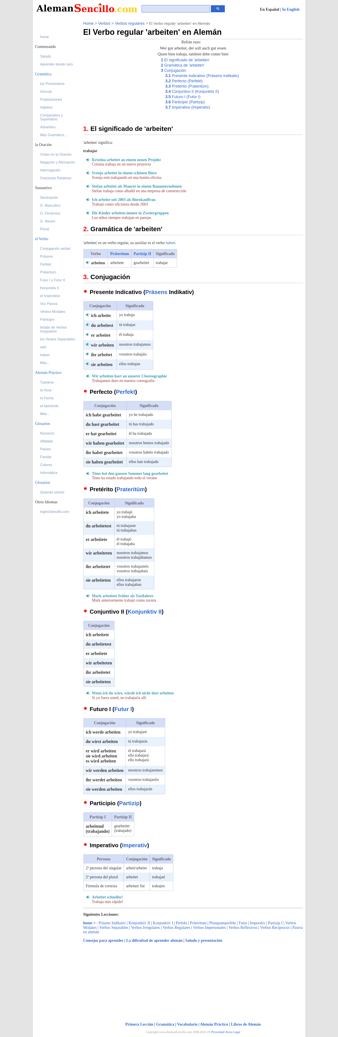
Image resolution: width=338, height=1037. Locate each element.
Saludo (45, 56)
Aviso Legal (232, 1032)
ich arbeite (101, 315)
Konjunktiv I (163, 923)
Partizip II (142, 254)
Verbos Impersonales (209, 927)
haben (170, 243)
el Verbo (41, 239)
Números (47, 433)
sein (43, 347)
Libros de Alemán (246, 1024)
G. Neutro (47, 221)
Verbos (104, 23)
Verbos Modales (52, 311)
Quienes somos (52, 492)
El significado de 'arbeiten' (185, 60)
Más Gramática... (53, 135)
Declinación (49, 197)
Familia (46, 457)
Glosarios (42, 423)
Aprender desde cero (56, 64)
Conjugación (173, 70)
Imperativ (134, 845)
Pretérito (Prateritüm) (187, 86)
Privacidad (217, 1032)
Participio (47, 319)
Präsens (156, 292)
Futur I (123, 709)
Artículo (46, 91)
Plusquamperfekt (222, 923)
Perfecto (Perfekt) (184, 81)
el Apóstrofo (49, 406)
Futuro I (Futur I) (183, 97)
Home (88, 23)
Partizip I (275, 923)
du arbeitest (102, 325)
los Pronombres (52, 84)
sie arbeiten (102, 364)
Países (45, 449)
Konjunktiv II (145, 611)
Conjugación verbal (55, 248)
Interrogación (50, 170)
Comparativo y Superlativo (51, 117)
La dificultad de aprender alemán (154, 940)
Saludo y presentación (203, 940)
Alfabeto (46, 441)
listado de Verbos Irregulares (53, 329)
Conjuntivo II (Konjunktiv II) (192, 91)
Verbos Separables (113, 927)
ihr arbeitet (101, 354)
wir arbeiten (102, 345)
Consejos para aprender (103, 940)
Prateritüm (130, 489)
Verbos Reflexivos (243, 927)
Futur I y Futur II (52, 280)
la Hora (46, 390)
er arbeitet (101, 335)
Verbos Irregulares (145, 927)
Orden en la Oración (56, 154)
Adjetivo (46, 107)
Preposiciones (51, 99)
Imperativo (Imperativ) (187, 107)
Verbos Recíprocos (275, 927)
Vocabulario (187, 1024)
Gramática (165, 1024)
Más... (45, 363)
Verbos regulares (130, 23)
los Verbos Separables (57, 339)
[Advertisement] (120, 87)
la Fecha (47, 398)
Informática (48, 473)
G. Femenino (50, 213)
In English (291, 9)
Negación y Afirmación (57, 162)
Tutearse (47, 382)
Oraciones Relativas (55, 178)
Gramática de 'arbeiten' (183, 65)
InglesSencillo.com (54, 512)
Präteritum (119, 254)
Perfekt (125, 392)
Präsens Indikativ (112, 923)
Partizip (129, 803)
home (87, 923)
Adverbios (48, 127)
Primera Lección (139, 1024)
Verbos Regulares (176, 927)
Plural (44, 229)
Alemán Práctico (214, 1024)
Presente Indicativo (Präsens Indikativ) (202, 76)
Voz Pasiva (48, 304)
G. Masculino (50, 205)
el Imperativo (50, 296)
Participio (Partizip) (185, 102)
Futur (243, 923)
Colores (46, 465)
